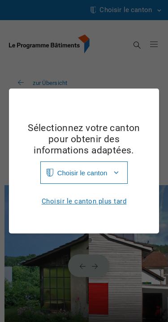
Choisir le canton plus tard (84, 201)
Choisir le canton (82, 173)
